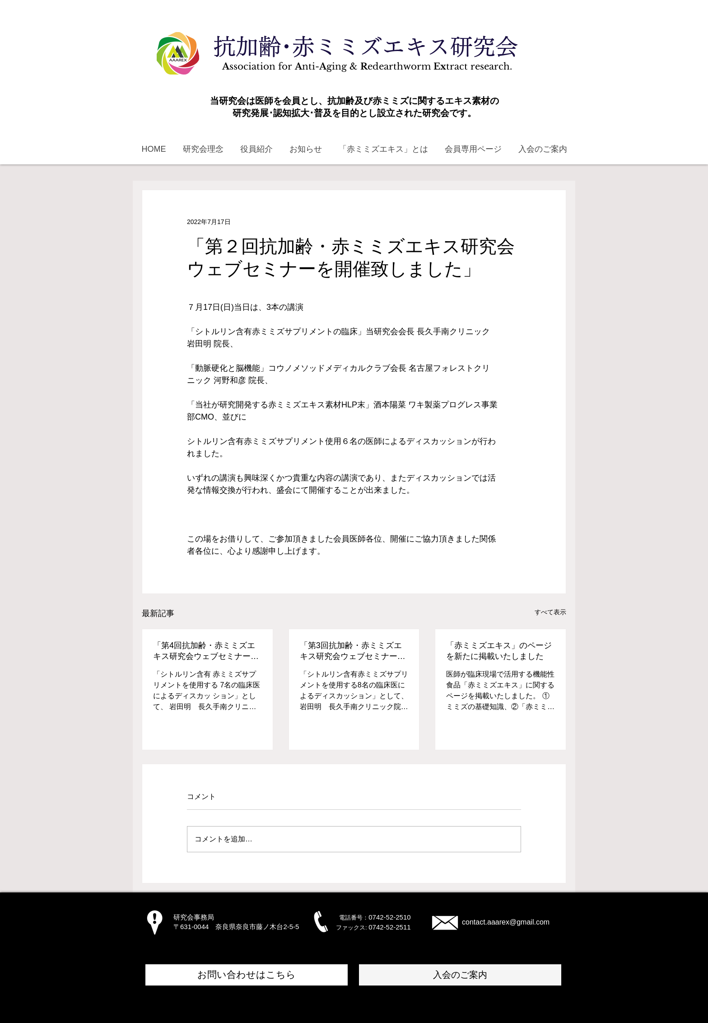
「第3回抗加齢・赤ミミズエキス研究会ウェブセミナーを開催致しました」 (352, 651)
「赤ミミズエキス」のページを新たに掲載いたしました (499, 651)
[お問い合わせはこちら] (246, 975)
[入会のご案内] (460, 975)
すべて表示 (550, 612)
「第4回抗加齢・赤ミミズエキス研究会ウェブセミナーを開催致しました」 (206, 651)
